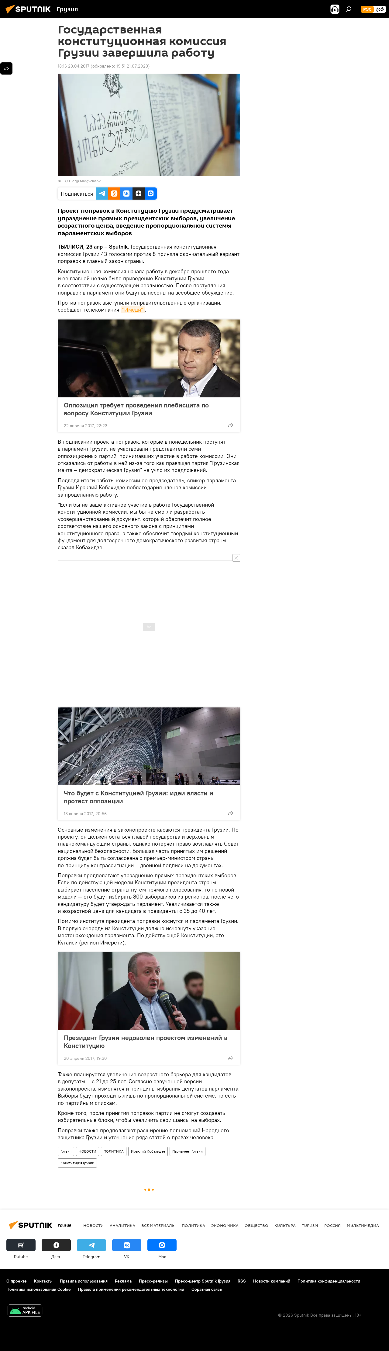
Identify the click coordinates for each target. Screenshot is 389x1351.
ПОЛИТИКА (114, 1151)
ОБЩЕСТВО (256, 1225)
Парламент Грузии (187, 1151)
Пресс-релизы (153, 1281)
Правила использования (84, 1281)
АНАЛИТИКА (122, 1225)
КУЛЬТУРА (285, 1225)
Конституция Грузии (77, 1163)
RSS (242, 1281)
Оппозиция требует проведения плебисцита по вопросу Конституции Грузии (136, 409)
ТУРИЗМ (310, 1225)
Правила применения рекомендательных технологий (131, 1289)
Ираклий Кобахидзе (148, 1151)
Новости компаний (271, 1281)
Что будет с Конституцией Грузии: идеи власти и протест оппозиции (138, 797)
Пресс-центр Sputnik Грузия (202, 1281)
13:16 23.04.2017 (73, 66)
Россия (332, 1225)
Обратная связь (206, 1289)
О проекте (16, 1281)
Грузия (65, 1151)
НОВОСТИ (87, 1151)
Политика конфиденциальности (329, 1281)
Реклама (123, 1281)
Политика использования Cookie (38, 1289)
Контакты (43, 1281)
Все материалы (158, 1225)
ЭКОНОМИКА (225, 1225)
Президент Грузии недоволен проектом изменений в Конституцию (145, 1041)
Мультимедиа (363, 1225)
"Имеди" (132, 309)
